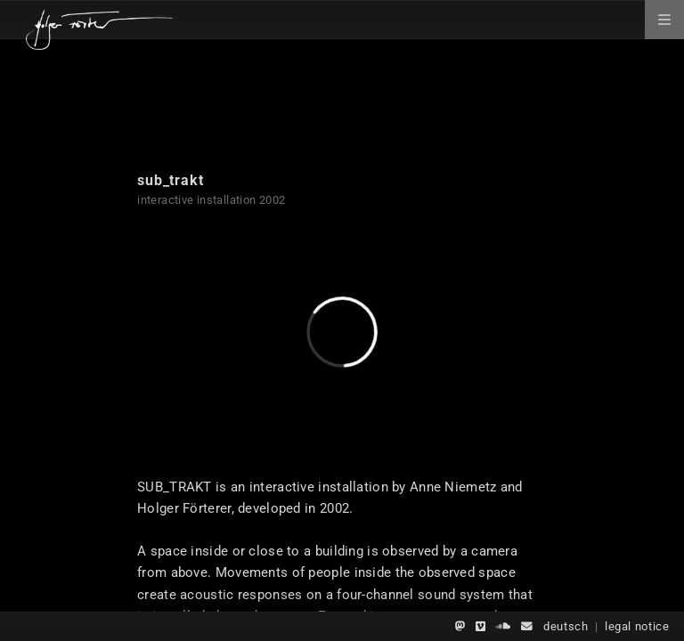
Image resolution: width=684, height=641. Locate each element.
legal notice (637, 626)
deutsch (565, 626)
